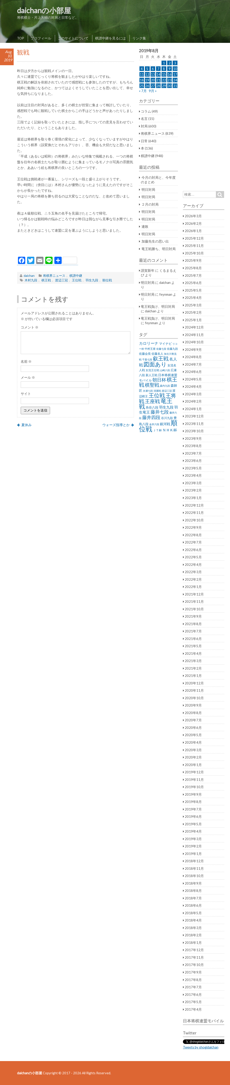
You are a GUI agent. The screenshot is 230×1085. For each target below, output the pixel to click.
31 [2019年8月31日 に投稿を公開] (175, 86)
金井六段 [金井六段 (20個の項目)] (154, 424)
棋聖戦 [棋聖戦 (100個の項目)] (152, 385)
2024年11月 (194, 335)
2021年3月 (193, 661)
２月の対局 (150, 204)
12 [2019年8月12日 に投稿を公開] (147, 74)
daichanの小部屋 (44, 10)
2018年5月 (193, 913)
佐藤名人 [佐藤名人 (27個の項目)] (157, 353)
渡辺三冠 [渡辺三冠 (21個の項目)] (167, 390)
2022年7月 (193, 542)
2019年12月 (194, 772)
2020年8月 (193, 713)
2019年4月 (193, 831)
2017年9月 (193, 972)
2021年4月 (193, 653)
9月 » (153, 91)
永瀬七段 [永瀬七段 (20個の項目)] (148, 390)
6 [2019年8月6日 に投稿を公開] (153, 69)
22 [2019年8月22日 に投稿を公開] (164, 80)
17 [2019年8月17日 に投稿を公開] (175, 74)
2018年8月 (193, 890)
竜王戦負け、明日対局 (158, 306)
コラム (146, 111)
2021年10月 (194, 609)
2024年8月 (193, 357)
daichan (29, 275)
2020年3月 (193, 750)
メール (28, 377)
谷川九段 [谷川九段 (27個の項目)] (167, 418)
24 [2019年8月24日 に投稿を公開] (175, 80)
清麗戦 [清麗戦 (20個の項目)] (157, 390)
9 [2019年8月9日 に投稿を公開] (170, 69)
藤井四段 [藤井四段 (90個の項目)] (151, 417)
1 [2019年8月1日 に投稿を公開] (164, 63)
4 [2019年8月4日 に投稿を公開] (142, 69)
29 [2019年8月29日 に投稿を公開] (164, 86)
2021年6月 (193, 639)
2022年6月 (193, 550)
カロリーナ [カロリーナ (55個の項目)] (148, 343)
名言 (144, 119)
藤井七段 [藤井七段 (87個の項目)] (160, 411)
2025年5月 (193, 290)
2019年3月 (193, 839)
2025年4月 (193, 297)
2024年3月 (193, 394)
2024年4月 (193, 386)
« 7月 (143, 91)
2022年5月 (193, 557)
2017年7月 (193, 987)
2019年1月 (193, 854)
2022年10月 (194, 520)
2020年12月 (194, 683)
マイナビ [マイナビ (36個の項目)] (165, 343)
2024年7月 (193, 364)
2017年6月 (193, 994)
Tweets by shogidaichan (200, 1047)
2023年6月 (193, 460)
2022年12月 (194, 505)
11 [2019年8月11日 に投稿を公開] (142, 74)
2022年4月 (193, 564)
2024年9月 (193, 349)
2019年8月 (193, 802)
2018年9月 (193, 883)
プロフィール (41, 38)
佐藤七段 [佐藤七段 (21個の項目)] (161, 348)
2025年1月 (193, 320)
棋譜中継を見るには (110, 38)
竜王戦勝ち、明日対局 (159, 249)
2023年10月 (194, 431)
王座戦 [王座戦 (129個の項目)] (152, 401)
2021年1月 (193, 675)
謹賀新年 (147, 270)
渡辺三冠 (61, 280)
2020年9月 (193, 705)
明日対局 (148, 189)
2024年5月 (193, 379)
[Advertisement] (75, 246)
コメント (29, 327)
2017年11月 (194, 957)
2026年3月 (193, 216)
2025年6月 (193, 283)
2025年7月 (193, 275)
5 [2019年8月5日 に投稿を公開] (147, 69)
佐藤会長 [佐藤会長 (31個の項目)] (145, 353)
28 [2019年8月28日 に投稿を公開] (158, 86)
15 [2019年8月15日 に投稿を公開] (164, 74)
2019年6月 (193, 816)
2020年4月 (193, 742)
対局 (144, 126)
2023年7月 (193, 453)
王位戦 (76, 280)
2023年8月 (193, 446)
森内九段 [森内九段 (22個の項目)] (165, 385)
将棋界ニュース (54, 275)
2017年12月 (194, 950)
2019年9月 (193, 794)
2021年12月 (194, 594)
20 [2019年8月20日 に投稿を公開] (153, 80)
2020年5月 (193, 735)
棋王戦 (46, 280)
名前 (26, 361)
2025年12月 (194, 238)
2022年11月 (194, 512)
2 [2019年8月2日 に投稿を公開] (170, 63)
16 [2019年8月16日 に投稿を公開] (169, 74)
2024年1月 (193, 409)
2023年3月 (193, 483)
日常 (144, 141)
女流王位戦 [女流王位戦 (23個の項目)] (152, 370)
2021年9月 (193, 616)
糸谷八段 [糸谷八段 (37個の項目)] (152, 407)
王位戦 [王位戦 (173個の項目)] (157, 395)
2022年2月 (193, 579)
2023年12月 (194, 416)
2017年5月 (193, 1002)
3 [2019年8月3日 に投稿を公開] (175, 63)
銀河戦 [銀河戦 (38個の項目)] (165, 424)
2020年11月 (194, 690)
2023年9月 (193, 438)
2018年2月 (193, 935)
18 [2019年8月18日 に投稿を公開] (142, 80)
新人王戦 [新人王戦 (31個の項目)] (151, 375)
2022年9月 (193, 527)
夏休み (26, 425)
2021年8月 (193, 624)
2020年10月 (194, 698)
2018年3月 (193, 928)
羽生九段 (92, 280)
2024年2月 (193, 401)
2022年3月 (193, 572)
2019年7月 (193, 809)
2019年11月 (194, 779)
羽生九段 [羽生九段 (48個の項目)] (166, 407)
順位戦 (107, 280)
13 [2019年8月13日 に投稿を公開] (153, 74)
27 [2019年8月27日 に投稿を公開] (153, 86)
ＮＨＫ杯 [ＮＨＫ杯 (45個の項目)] (169, 430)
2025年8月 (193, 268)
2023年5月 (193, 468)
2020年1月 (193, 765)
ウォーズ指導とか (116, 425)
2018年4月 (193, 920)
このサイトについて (73, 38)
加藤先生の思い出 (155, 241)
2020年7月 (193, 720)
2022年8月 (193, 535)
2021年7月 (193, 631)
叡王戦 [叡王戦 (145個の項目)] (161, 358)
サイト (26, 393)
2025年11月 (194, 245)
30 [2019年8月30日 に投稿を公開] (169, 86)
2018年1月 (193, 942)
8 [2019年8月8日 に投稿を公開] (164, 69)
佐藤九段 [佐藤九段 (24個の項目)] (172, 348)
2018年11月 (194, 868)
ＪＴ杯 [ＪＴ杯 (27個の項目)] (157, 430)
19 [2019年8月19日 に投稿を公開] (147, 80)
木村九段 (31, 280)
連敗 (145, 226)
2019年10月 (194, 787)
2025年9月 (193, 260)
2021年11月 (194, 601)
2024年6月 (193, 372)
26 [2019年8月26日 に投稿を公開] (147, 86)
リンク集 (139, 38)
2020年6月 (193, 727)
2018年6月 (193, 905)
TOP (20, 38)
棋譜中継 (75, 275)
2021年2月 (193, 668)
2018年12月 (194, 861)
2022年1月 (193, 587)
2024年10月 (194, 342)
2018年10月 (194, 876)
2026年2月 (193, 223)
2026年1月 (193, 231)
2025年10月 (194, 253)
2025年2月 (193, 312)
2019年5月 (193, 824)
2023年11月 (194, 424)
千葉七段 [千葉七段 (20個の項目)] (147, 359)
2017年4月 (193, 1009)
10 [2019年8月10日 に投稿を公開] (175, 69)
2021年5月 (193, 646)
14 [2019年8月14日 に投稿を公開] (158, 74)
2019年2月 (193, 846)
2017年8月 (193, 980)
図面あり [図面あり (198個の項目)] (155, 364)
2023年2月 (193, 490)
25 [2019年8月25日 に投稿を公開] (142, 86)
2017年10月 (194, 965)
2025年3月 (193, 305)
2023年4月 (193, 475)
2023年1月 (193, 498)
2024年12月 (194, 327)
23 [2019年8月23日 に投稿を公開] (169, 80)
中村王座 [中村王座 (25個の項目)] (150, 348)
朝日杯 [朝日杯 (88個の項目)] (159, 379)
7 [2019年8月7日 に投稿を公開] (158, 69)
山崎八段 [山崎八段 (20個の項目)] (165, 370)
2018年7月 (193, 898)
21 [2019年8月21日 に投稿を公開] (158, 80)
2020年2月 (193, 757)
